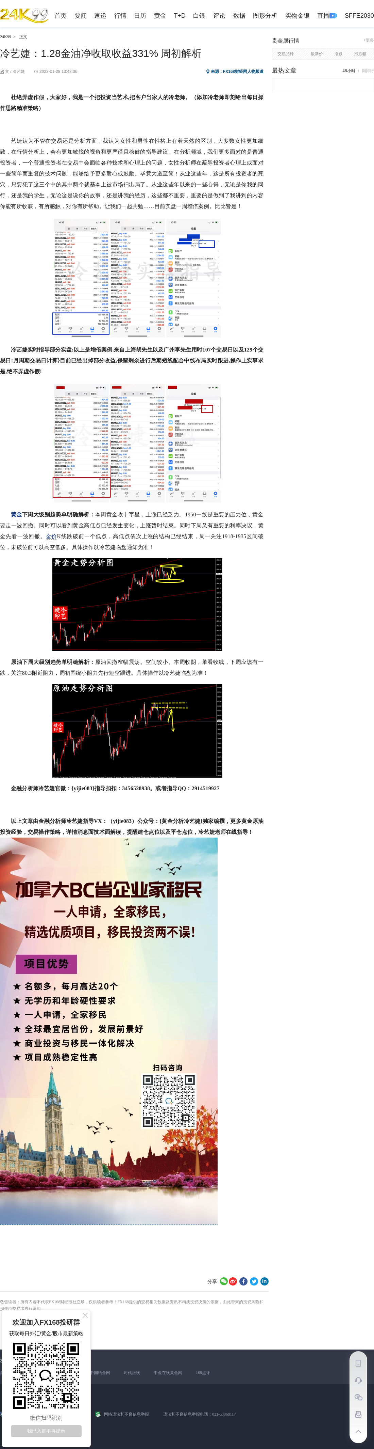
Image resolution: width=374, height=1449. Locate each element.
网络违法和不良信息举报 (126, 1414)
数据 (239, 15)
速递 (100, 15)
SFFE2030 (359, 15)
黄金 (160, 15)
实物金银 (297, 15)
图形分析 (265, 15)
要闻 (80, 15)
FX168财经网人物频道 (243, 71)
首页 (60, 15)
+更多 (368, 40)
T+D (180, 15)
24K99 (5, 36)
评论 (219, 15)
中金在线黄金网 (168, 1372)
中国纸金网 (100, 1372)
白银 (199, 15)
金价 (51, 536)
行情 (120, 15)
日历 (140, 15)
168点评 (203, 1372)
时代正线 (132, 1372)
